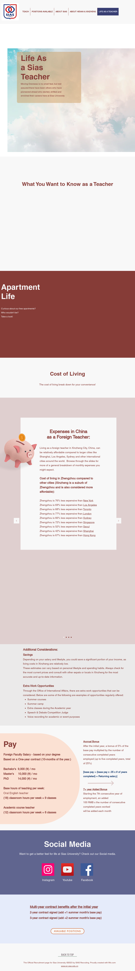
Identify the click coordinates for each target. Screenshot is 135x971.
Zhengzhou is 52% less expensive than (61, 526)
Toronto (87, 509)
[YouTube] (67, 869)
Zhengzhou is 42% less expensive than (61, 531)
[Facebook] (87, 869)
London (87, 513)
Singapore (88, 522)
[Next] (118, 521)
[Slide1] (63, 637)
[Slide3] (68, 637)
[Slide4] (71, 637)
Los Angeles (90, 504)
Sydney (87, 517)
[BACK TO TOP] (67, 954)
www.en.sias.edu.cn (69, 966)
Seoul (86, 526)
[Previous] (16, 521)
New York (88, 500)
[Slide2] (66, 637)
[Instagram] (48, 869)
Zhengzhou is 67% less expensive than (61, 535)
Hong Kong (89, 535)
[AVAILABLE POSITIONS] (67, 931)
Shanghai (88, 531)
